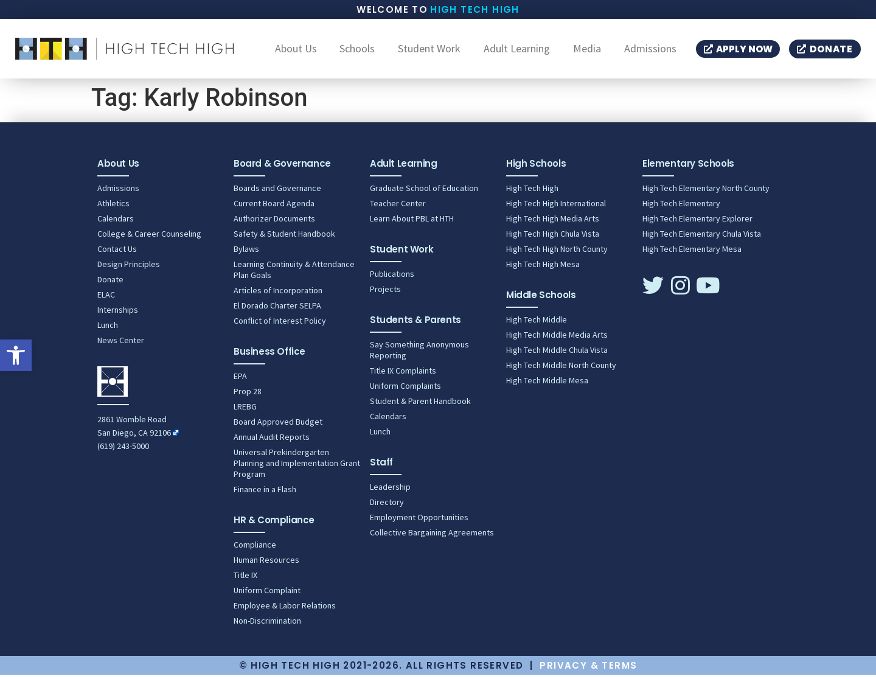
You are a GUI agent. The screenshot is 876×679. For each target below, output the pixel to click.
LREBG (245, 410)
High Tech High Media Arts (552, 222)
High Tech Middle (536, 323)
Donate (110, 283)
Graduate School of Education (424, 192)
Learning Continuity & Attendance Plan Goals (294, 274)
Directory (387, 506)
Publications (392, 278)
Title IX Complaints (403, 374)
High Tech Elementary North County (706, 192)
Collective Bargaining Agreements (432, 536)
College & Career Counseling (149, 237)
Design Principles (128, 268)
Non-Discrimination (267, 624)
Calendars (115, 222)
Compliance (255, 548)
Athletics (113, 207)
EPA (240, 380)
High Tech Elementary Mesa (692, 253)
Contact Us (117, 253)
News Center (120, 344)
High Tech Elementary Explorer (697, 222)
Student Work (429, 51)
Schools (357, 51)
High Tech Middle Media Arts (557, 338)
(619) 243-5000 (123, 450)
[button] (16, 355)
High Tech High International (556, 207)
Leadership (390, 491)
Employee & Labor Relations (285, 609)
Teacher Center (398, 207)
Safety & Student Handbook (284, 237)
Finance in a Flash (265, 493)
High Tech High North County (557, 253)
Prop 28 (248, 395)
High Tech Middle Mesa (547, 384)
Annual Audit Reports (272, 441)
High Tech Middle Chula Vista (557, 354)
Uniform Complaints (405, 390)
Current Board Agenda (274, 207)
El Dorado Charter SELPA (277, 309)
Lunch (107, 329)
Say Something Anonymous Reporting (419, 354)
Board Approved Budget (278, 425)
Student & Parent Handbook (420, 405)
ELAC (106, 298)
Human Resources (266, 564)
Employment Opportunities (419, 521)
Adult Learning (517, 51)
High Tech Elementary (681, 207)
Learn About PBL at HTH (412, 222)
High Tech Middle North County (561, 369)
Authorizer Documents (274, 222)
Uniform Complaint (267, 594)
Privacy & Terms (588, 669)
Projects (385, 293)
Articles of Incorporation (278, 294)
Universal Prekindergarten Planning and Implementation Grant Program (297, 467)
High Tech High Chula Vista (552, 237)
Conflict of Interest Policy (280, 324)
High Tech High (475, 9)
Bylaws (246, 253)
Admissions (650, 51)
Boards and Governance (277, 192)
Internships (117, 313)
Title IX (245, 579)
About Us (296, 51)
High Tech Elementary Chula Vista (701, 237)
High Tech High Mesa (543, 268)
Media (587, 51)
